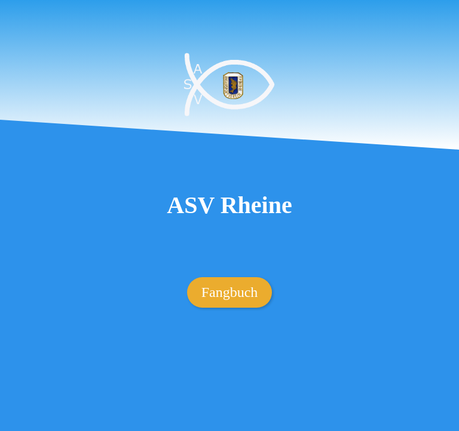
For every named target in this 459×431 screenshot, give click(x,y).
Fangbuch (229, 292)
